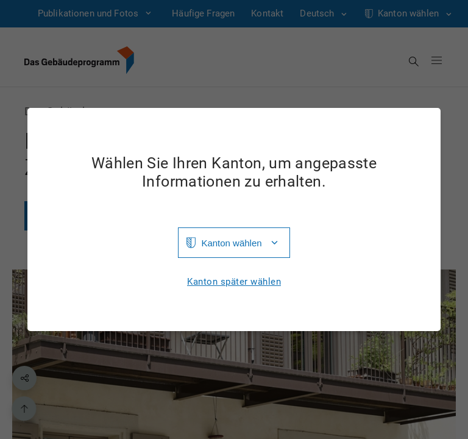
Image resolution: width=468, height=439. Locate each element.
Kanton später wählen (234, 282)
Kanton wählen (231, 243)
